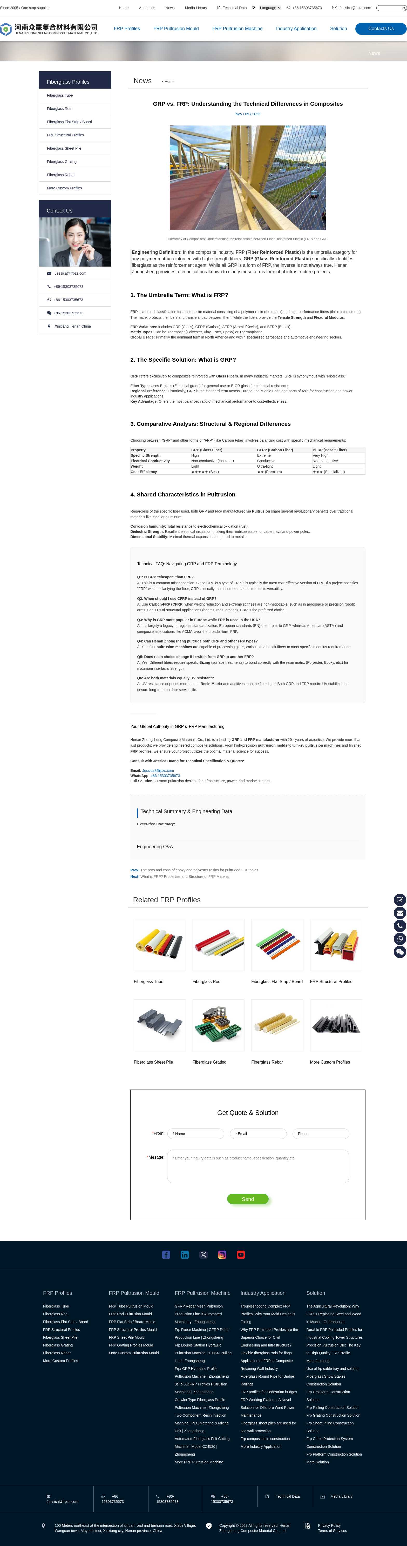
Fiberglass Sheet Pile (64, 148)
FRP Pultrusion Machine (237, 28)
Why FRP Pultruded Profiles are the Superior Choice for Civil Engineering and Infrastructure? (269, 1337)
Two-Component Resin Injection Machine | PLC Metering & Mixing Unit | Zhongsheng (202, 1423)
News (170, 8)
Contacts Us (381, 28)
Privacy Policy (329, 1525)
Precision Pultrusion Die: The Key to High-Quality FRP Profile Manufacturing (333, 1353)
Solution (338, 28)
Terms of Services (332, 1531)
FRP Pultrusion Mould (176, 28)
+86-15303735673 (68, 286)
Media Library (196, 8)
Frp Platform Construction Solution (334, 1454)
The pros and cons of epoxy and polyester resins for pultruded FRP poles (199, 870)
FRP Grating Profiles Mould (131, 1345)
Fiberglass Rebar (61, 175)
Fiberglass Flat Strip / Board (69, 122)
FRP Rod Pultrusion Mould (130, 1314)
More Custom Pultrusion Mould (134, 1353)
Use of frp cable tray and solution (332, 1368)
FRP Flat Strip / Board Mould (132, 1322)
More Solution (317, 1462)
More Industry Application (261, 1446)
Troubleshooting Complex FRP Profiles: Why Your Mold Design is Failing (268, 1314)
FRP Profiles (127, 28)
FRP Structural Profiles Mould (133, 1330)
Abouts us (147, 8)
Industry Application (296, 28)
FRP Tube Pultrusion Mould (131, 1306)
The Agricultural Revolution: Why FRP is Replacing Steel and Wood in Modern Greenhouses (333, 1314)
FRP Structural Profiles (65, 135)
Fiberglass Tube (60, 95)
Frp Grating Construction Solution (333, 1415)
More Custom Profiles (64, 188)
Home (123, 8)
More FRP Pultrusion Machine (199, 1462)
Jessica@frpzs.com (351, 8)
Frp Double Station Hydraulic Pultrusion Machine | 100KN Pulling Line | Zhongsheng (203, 1353)
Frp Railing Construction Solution (332, 1407)
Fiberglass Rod (59, 109)
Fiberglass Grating (62, 162)
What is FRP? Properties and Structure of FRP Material (184, 876)
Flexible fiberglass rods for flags (266, 1353)
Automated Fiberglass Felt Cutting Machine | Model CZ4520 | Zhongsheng (202, 1446)
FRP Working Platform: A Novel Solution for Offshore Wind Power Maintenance (268, 1407)
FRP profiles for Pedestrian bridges (269, 1392)
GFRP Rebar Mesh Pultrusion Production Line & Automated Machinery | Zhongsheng (199, 1314)
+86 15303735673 (304, 8)
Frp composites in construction (265, 1439)
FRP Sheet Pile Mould (127, 1337)
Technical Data (232, 8)
